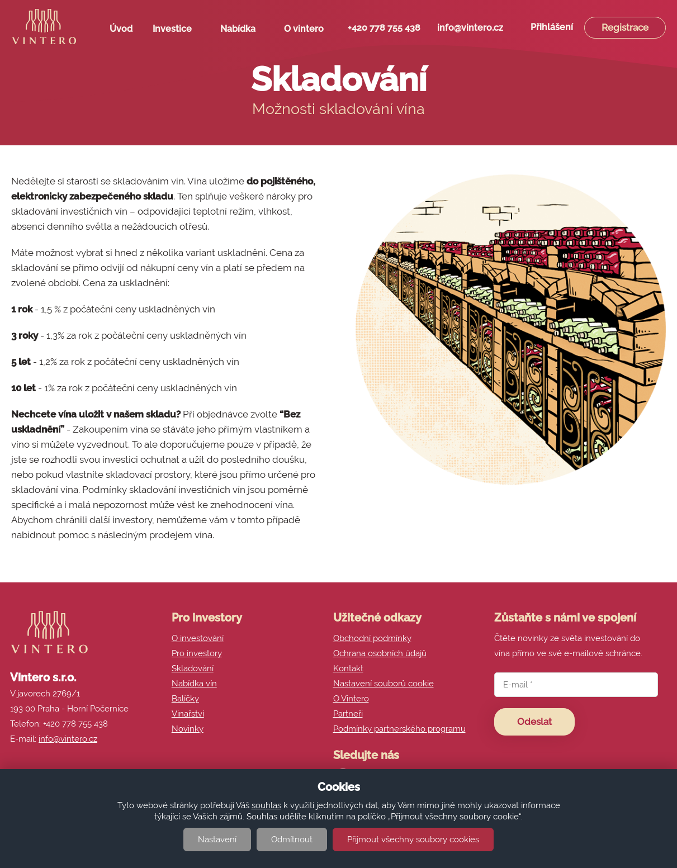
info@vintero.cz (470, 27)
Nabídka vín (194, 684)
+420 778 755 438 (384, 27)
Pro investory (197, 653)
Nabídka (242, 31)
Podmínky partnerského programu (399, 729)
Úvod (121, 28)
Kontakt (348, 668)
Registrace (625, 27)
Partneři (348, 714)
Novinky (187, 729)
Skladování (193, 668)
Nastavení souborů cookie (383, 684)
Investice (176, 31)
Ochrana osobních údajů (380, 653)
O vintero (308, 31)
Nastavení (217, 839)
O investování (198, 638)
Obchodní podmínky (372, 638)
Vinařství (188, 714)
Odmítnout (292, 839)
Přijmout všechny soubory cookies (413, 839)
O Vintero (351, 699)
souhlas (266, 805)
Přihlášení (552, 27)
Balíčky (185, 699)
